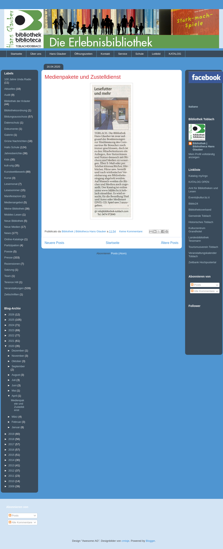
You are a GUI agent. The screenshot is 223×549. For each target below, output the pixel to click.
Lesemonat (11, 183)
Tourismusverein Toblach (203, 246)
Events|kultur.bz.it (199, 197)
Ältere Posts (169, 243)
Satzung (9, 269)
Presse (8, 257)
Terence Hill (11, 282)
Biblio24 (193, 203)
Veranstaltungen (14, 288)
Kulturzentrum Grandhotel (197, 230)
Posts (196, 284)
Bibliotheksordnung (15, 110)
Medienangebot (13, 202)
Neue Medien (12, 226)
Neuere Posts (54, 243)
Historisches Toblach (201, 222)
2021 (11, 340)
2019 (11, 433)
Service (122, 53)
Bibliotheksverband (200, 209)
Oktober (17, 361)
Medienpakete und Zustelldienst (83, 77)
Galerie (8, 134)
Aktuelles (9, 88)
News (7, 233)
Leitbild (156, 53)
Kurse (7, 177)
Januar (16, 427)
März (15, 416)
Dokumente (11, 128)
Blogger (150, 540)
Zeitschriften (11, 294)
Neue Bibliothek (13, 220)
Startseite (16, 53)
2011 (11, 475)
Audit (7, 94)
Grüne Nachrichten (15, 141)
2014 (11, 460)
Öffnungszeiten (83, 53)
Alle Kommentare (203, 291)
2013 (11, 465)
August (16, 374)
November (18, 355)
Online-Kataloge (14, 239)
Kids (7, 159)
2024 (11, 325)
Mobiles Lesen (13, 214)
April (15, 395)
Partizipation (11, 245)
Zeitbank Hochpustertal (202, 262)
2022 (11, 335)
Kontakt (105, 53)
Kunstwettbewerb (14, 171)
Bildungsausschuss (15, 116)
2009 (11, 486)
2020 (11, 346)
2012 (11, 470)
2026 (11, 314)
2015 (11, 454)
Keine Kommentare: (131, 231)
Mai (14, 390)
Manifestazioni (13, 196)
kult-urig (9, 165)
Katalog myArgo (198, 175)
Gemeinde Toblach (200, 215)
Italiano (193, 106)
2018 (11, 439)
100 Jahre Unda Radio (17, 79)
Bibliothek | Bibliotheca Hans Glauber (204, 146)
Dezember (18, 350)
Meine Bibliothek (14, 208)
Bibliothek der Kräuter (17, 101)
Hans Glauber (57, 53)
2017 (11, 444)
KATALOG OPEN (199, 181)
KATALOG (175, 53)
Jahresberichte (13, 153)
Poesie (8, 251)
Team (7, 276)
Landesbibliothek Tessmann (199, 239)
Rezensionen (12, 263)
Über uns (35, 53)
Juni (14, 385)
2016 (11, 449)
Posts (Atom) (119, 253)
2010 (11, 481)
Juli (14, 380)
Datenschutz (11, 122)
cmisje (125, 540)
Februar (17, 421)
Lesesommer (12, 190)
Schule (139, 53)
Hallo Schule (11, 147)
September (18, 366)
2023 (11, 330)
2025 (11, 319)
